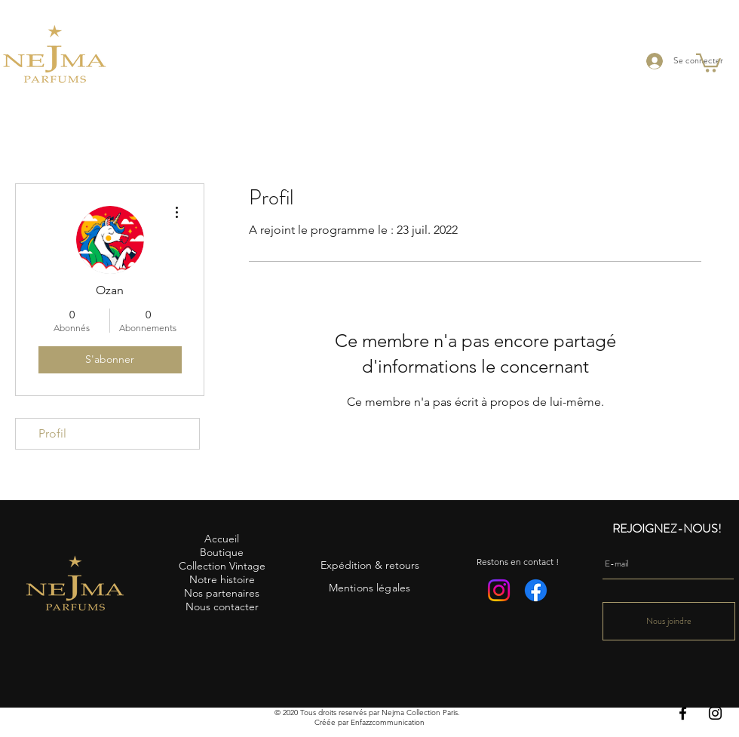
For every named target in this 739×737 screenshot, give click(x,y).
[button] (708, 61)
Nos (193, 593)
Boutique (222, 552)
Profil (52, 433)
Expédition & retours (369, 565)
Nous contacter (222, 606)
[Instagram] (715, 713)
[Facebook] (682, 713)
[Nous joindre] (669, 621)
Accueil (221, 538)
